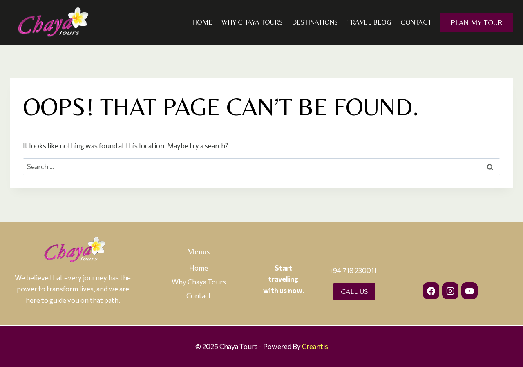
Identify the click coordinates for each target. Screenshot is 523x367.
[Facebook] (431, 290)
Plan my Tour (477, 22)
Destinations (315, 22)
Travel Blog (369, 22)
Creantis (315, 346)
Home (202, 22)
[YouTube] (469, 290)
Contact (415, 22)
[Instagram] (450, 290)
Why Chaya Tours (252, 22)
